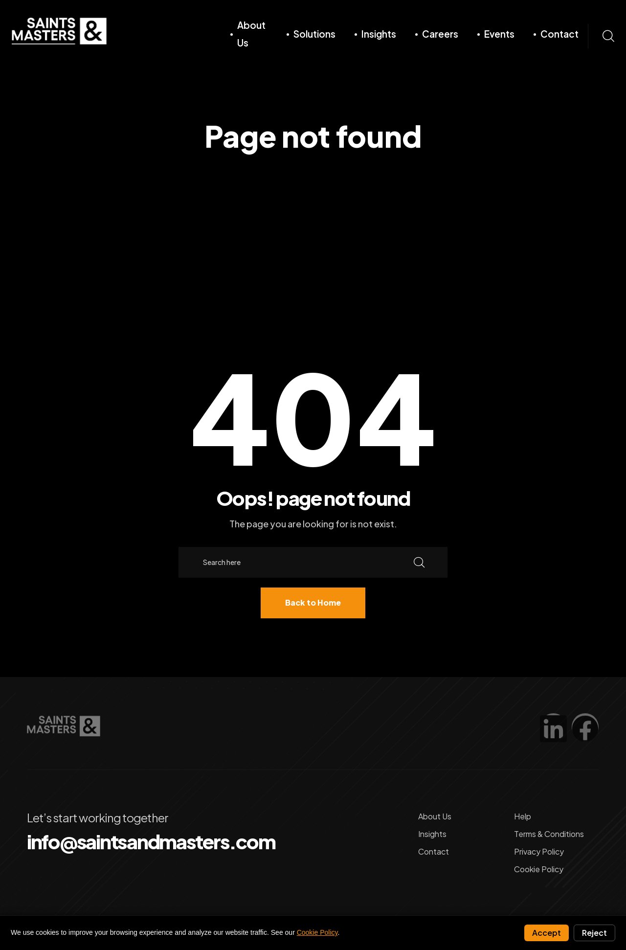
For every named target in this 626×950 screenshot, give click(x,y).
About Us (251, 33)
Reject (594, 932)
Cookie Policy (538, 868)
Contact (559, 34)
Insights (378, 34)
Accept (546, 932)
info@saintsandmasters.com (150, 840)
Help (522, 815)
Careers (440, 34)
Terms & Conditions (549, 833)
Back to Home (313, 602)
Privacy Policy (539, 850)
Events (499, 34)
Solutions (314, 34)
